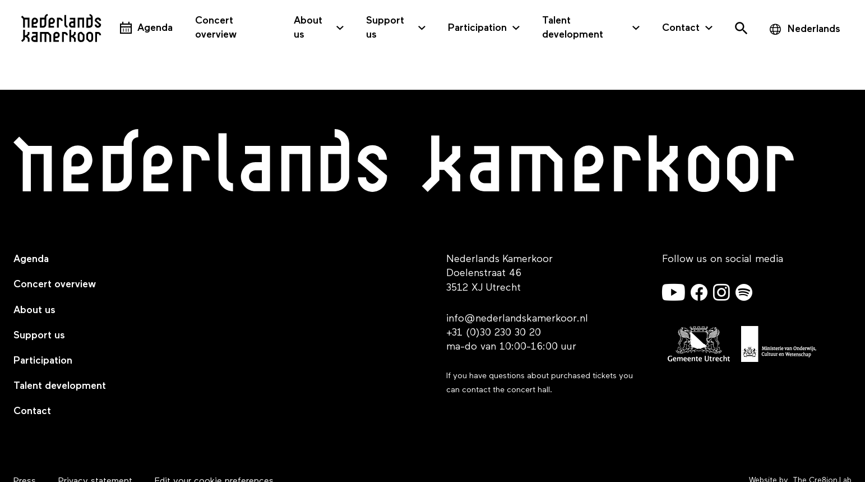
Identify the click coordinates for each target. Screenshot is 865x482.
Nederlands (814, 29)
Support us (385, 28)
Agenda (155, 28)
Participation (477, 28)
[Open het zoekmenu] (741, 28)
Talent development (572, 28)
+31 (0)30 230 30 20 (493, 333)
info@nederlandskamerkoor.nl (517, 319)
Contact (681, 28)
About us (308, 28)
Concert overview (216, 28)
